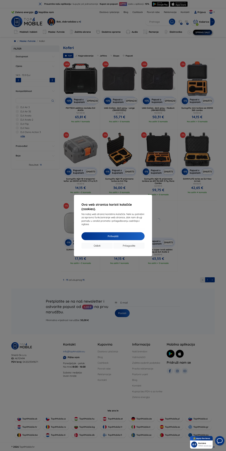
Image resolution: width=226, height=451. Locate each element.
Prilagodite (129, 245)
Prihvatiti (113, 236)
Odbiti (97, 245)
